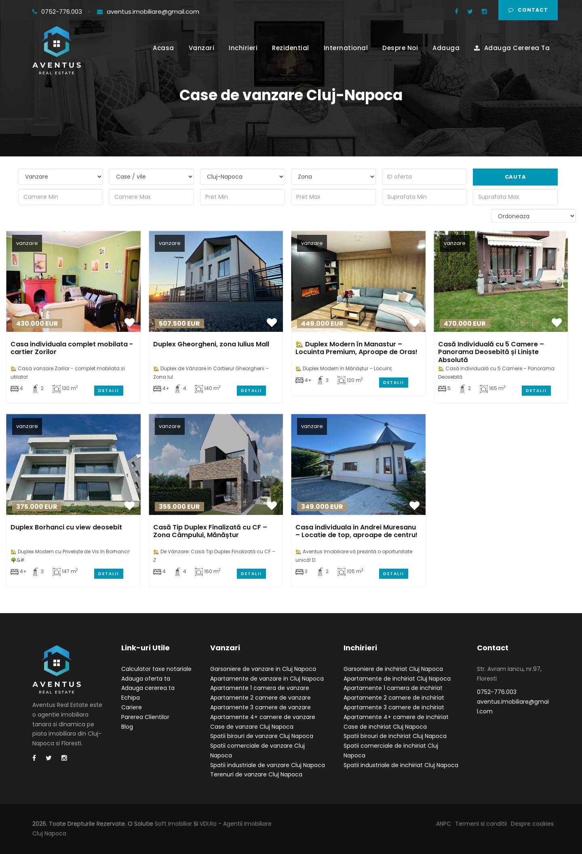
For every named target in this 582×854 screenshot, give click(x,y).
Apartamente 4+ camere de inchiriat (396, 717)
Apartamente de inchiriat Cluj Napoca (397, 679)
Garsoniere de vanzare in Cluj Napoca (263, 669)
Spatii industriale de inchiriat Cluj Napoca (401, 765)
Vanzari (202, 48)
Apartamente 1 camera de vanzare (259, 688)
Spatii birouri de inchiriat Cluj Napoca (395, 736)
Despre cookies (532, 824)
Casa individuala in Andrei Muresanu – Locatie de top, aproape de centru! (356, 531)
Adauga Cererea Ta (512, 48)
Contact (528, 9)
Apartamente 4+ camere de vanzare (262, 717)
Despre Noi (400, 48)
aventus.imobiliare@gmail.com (148, 11)
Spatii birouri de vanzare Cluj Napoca (261, 736)
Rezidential (290, 48)
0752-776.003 (58, 11)
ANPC (443, 824)
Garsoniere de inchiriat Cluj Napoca (393, 669)
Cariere (131, 707)
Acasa (163, 48)
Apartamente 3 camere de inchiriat (394, 707)
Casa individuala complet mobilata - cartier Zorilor (72, 347)
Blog (127, 727)
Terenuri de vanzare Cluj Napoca (256, 774)
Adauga (446, 48)
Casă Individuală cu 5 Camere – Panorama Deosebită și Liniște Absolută (491, 351)
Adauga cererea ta (148, 688)
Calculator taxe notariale (156, 669)
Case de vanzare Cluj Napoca (251, 727)
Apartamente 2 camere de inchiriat (394, 698)
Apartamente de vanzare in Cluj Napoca (267, 679)
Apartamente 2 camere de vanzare (260, 698)
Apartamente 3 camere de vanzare (260, 707)
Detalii (108, 391)
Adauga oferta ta (145, 679)
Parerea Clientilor (145, 717)
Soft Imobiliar (173, 824)
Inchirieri (243, 48)
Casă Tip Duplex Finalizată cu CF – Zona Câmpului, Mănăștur (210, 531)
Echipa (130, 698)
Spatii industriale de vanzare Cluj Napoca (267, 765)
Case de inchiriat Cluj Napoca (385, 727)
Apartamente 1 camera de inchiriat (393, 688)
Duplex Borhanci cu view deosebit (66, 527)
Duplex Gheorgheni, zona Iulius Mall (211, 344)
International (346, 48)
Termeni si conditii (481, 824)
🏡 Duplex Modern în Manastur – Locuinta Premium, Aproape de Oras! (356, 347)
